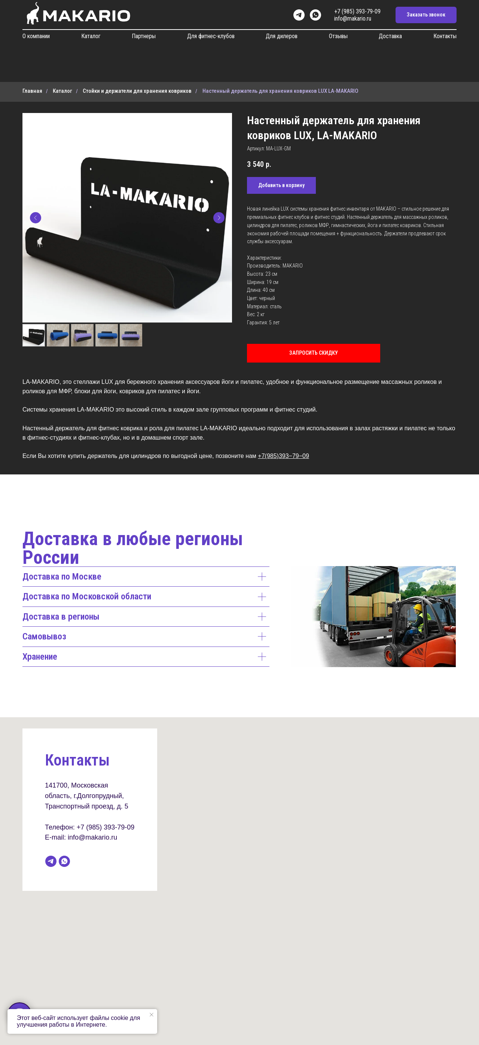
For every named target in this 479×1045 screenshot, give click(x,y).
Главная (32, 91)
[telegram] (299, 15)
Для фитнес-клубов (211, 36)
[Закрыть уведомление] (151, 1014)
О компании (36, 36)
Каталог (91, 36)
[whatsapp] (315, 15)
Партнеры (144, 36)
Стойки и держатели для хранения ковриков (137, 91)
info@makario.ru (352, 18)
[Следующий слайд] (219, 217)
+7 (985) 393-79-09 (357, 11)
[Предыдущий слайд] (35, 217)
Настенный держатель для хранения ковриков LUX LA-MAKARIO (280, 91)
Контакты (445, 36)
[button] (426, 15)
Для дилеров (282, 36)
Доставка (390, 36)
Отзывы (338, 36)
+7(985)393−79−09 (283, 456)
